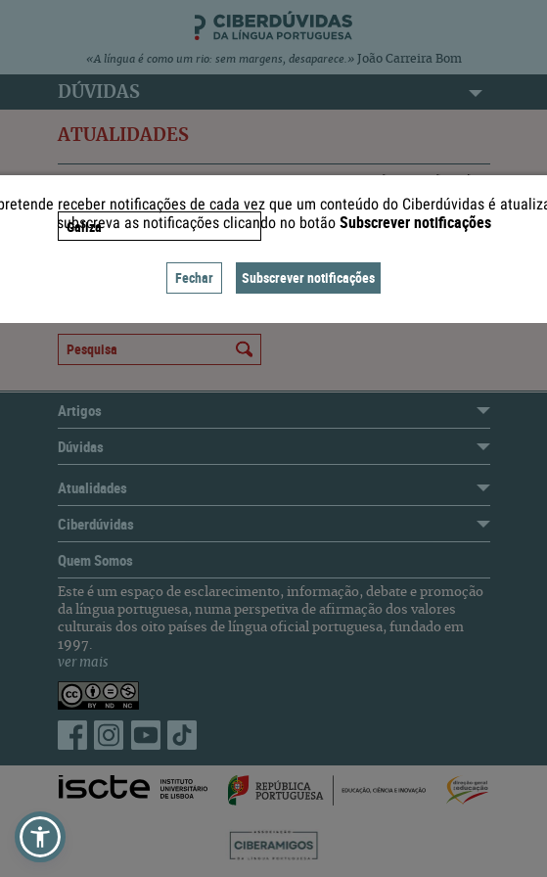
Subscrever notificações (308, 277)
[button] (40, 836)
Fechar (194, 277)
